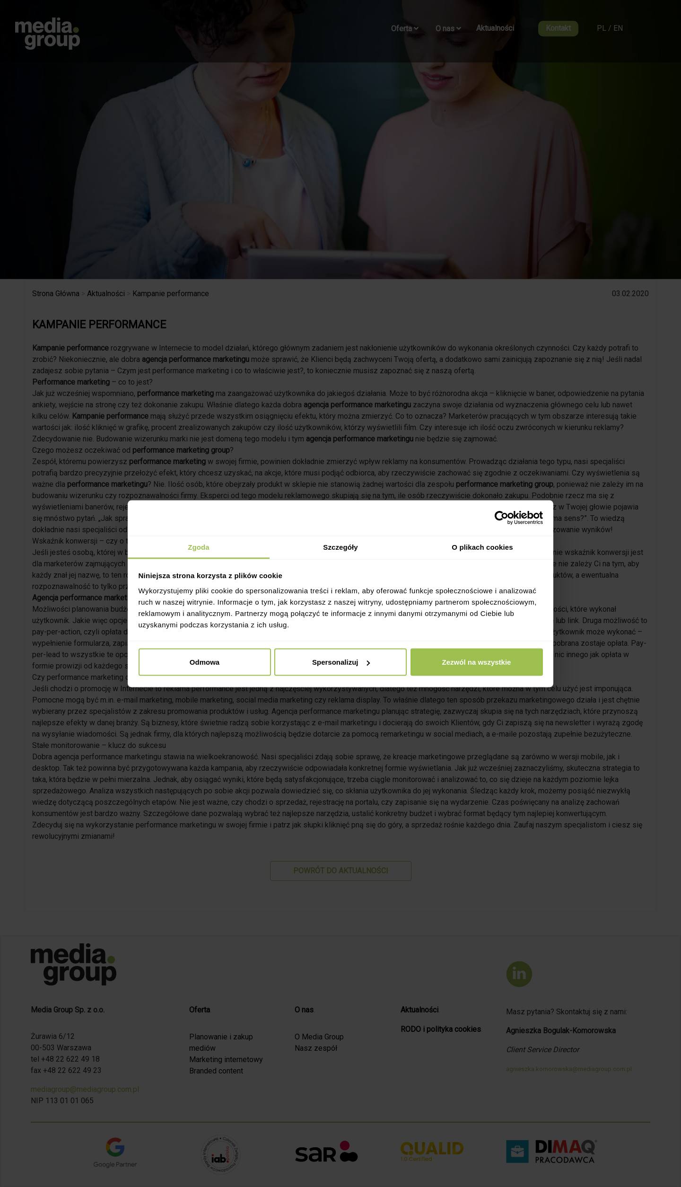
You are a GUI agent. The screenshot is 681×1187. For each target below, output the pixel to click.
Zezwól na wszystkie (476, 662)
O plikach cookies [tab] (482, 547)
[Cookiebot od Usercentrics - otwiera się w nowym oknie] (501, 518)
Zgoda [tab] (199, 547)
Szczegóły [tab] (340, 547)
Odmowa (204, 662)
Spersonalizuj (341, 662)
